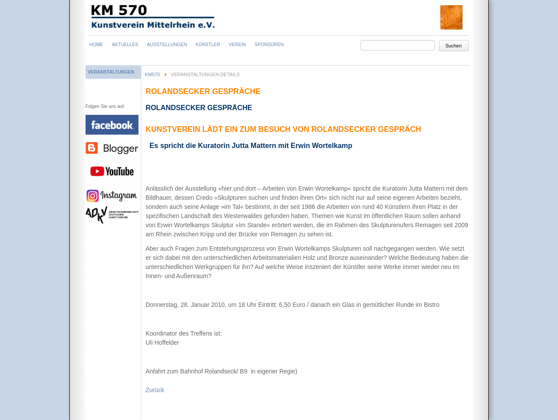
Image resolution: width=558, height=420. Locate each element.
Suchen (454, 45)
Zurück (155, 389)
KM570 (152, 74)
